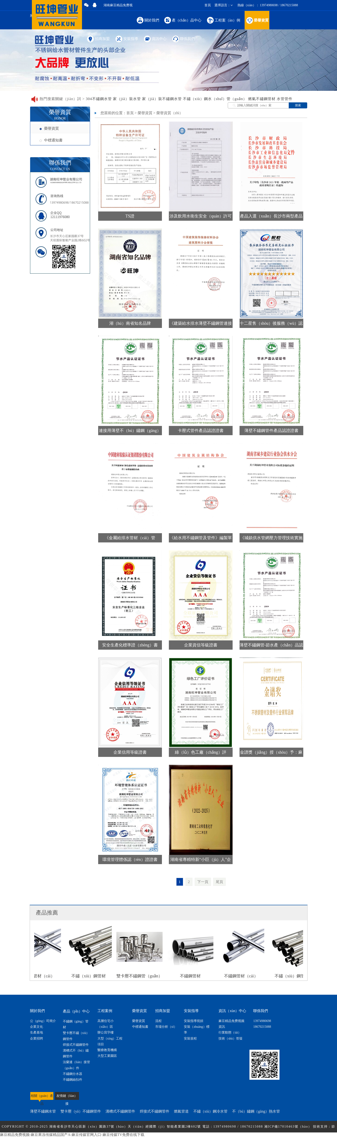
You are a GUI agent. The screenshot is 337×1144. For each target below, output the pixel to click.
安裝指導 (126, 38)
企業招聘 (36, 1038)
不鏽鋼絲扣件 (72, 1079)
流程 (158, 1021)
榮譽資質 (257, 20)
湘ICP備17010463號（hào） (288, 1126)
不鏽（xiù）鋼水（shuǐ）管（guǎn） (215, 99)
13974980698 (262, 1021)
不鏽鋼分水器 (72, 1074)
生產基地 (36, 1032)
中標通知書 (51, 140)
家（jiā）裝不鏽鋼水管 (162, 99)
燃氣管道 (181, 1111)
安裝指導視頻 (193, 1021)
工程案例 (104, 1011)
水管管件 (284, 99)
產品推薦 (47, 913)
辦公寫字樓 (105, 1032)
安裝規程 (190, 1038)
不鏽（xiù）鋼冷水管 (210, 1111)
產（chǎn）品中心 (182, 20)
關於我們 (148, 20)
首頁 (207, 5)
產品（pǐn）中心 (76, 1011)
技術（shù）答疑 (230, 1038)
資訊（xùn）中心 (232, 1011)
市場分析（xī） (166, 1026)
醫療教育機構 (107, 1050)
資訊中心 (155, 38)
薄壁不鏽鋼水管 (43, 1111)
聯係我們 (183, 38)
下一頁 (202, 882)
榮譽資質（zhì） (169, 113)
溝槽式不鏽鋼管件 (120, 1111)
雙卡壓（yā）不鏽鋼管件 (81, 1111)
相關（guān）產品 (42, 1098)
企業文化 (36, 1026)
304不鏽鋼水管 (99, 99)
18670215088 (262, 1026)
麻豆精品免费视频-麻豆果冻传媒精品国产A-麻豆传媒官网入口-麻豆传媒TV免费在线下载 (72, 1135)
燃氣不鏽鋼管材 (262, 99)
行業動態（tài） (230, 1032)
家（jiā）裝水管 (127, 99)
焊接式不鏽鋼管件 (76, 1044)
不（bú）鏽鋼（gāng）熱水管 (256, 1111)
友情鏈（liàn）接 (66, 1097)
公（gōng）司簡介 (43, 1021)
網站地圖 (181, 1138)
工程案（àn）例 (223, 20)
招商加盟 (98, 38)
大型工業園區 (107, 1056)
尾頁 (219, 882)
